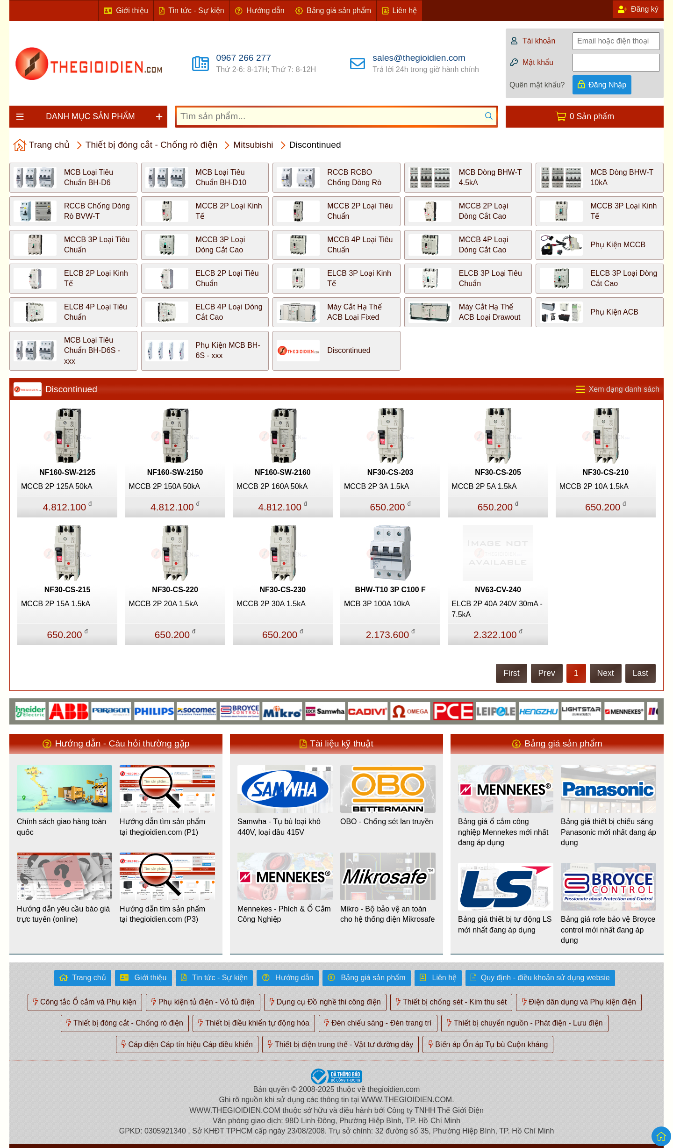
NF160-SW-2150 (175, 472)
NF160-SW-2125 (67, 472)
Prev (546, 673)
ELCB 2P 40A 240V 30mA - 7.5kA (497, 609)
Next (605, 673)
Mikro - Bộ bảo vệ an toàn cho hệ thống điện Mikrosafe (387, 914)
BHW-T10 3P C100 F (390, 590)
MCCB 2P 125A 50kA (57, 486)
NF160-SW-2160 (283, 472)
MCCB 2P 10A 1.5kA (594, 486)
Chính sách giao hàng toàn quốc (61, 827)
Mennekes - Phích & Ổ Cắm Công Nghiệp (284, 914)
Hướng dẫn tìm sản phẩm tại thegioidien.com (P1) (162, 827)
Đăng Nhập (607, 85)
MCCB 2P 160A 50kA (272, 486)
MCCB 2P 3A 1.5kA (376, 486)
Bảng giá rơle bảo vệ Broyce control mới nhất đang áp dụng (608, 929)
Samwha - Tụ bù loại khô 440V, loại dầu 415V (279, 827)
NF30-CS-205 (498, 472)
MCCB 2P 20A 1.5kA (163, 604)
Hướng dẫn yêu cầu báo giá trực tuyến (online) (63, 914)
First (511, 673)
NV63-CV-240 (498, 590)
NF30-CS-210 (605, 472)
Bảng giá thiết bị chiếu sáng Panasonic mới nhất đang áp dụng (608, 832)
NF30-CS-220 (175, 590)
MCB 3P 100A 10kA (377, 604)
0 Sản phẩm (592, 116)
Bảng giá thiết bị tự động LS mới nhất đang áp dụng (504, 924)
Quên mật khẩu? (537, 85)
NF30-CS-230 (282, 590)
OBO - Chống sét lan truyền (386, 821)
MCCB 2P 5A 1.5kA (483, 486)
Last (640, 673)
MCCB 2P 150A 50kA (164, 486)
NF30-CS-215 (67, 590)
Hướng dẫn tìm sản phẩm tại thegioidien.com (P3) (162, 914)
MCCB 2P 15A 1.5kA (55, 604)
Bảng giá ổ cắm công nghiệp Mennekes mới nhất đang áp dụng (503, 832)
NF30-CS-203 (390, 472)
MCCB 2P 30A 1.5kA (271, 604)
